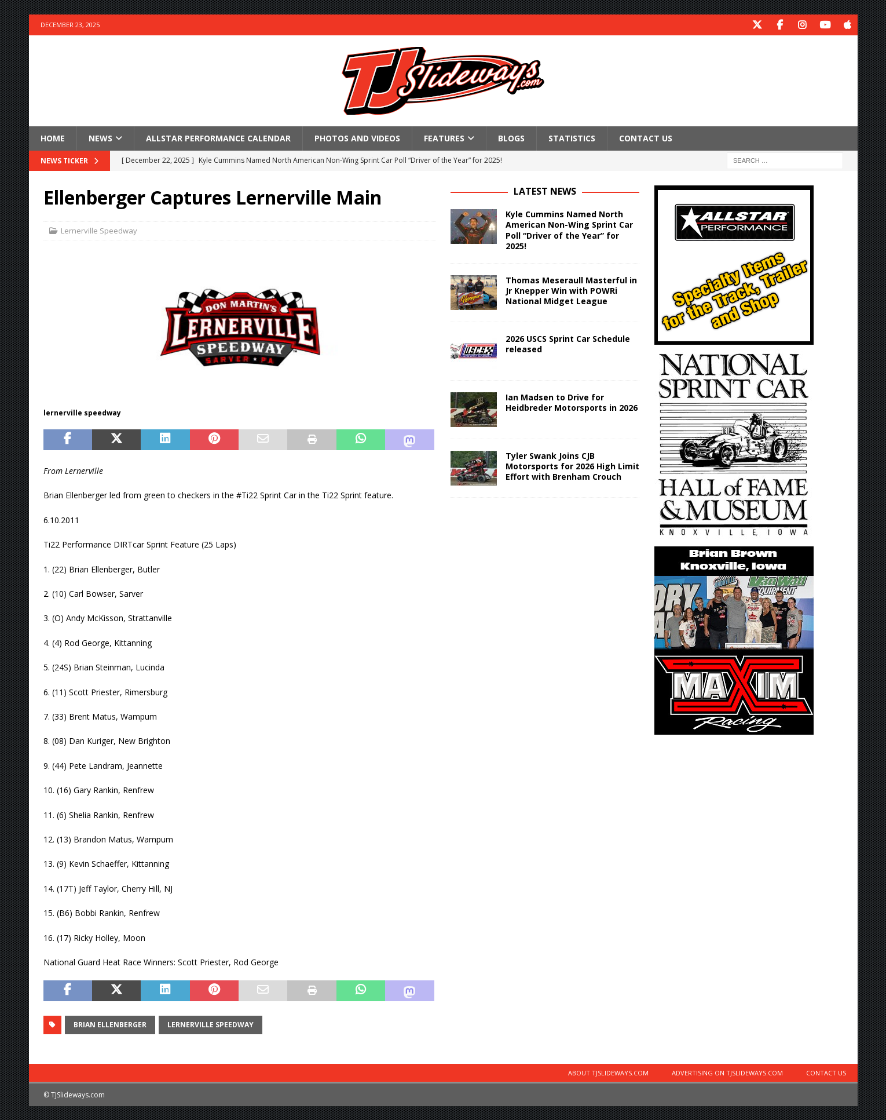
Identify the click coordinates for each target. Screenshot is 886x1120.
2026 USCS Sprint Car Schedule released (568, 343)
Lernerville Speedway (99, 230)
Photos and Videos (357, 137)
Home (53, 137)
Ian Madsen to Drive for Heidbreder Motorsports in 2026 (572, 402)
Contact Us (645, 137)
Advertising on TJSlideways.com (727, 1072)
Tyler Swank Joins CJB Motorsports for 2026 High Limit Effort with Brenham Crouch (572, 465)
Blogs (511, 137)
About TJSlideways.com (608, 1072)
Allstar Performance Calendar (218, 137)
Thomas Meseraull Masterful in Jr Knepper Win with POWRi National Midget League (571, 290)
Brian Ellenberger (110, 1024)
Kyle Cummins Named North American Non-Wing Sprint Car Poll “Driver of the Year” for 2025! (569, 229)
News (100, 137)
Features (444, 137)
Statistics (571, 137)
